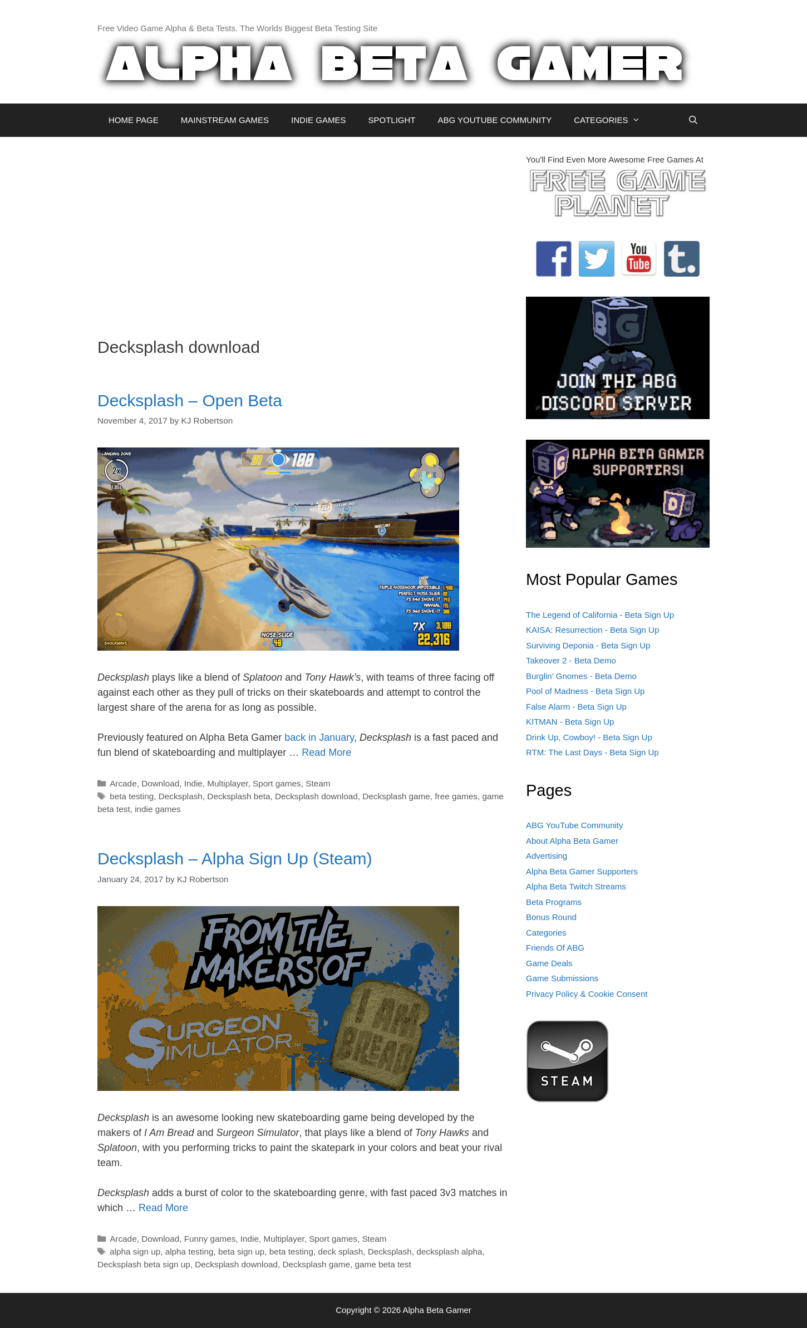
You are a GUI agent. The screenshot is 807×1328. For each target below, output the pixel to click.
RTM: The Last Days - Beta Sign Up (592, 752)
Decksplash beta (238, 796)
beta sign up (241, 1251)
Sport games (277, 783)
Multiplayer (227, 783)
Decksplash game (396, 796)
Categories (546, 932)
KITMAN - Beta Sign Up (570, 721)
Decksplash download (316, 796)
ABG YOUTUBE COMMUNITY (494, 120)
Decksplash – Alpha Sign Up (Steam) (234, 858)
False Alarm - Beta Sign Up (576, 706)
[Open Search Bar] (693, 120)
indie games (157, 809)
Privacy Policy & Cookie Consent (586, 994)
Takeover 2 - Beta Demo (571, 660)
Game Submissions (562, 978)
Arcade (123, 783)
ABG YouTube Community (574, 825)
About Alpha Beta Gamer (572, 840)
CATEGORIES (612, 120)
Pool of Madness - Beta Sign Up (585, 691)
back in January (319, 737)
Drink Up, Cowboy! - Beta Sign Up (589, 737)
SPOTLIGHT (391, 120)
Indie (193, 783)
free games (456, 796)
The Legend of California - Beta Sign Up (600, 614)
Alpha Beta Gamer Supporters (582, 871)
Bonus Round (551, 917)
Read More (326, 752)
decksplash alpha (449, 1251)
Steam (318, 783)
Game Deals (549, 963)
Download (160, 783)
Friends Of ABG (555, 947)
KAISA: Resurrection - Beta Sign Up (592, 630)
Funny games (210, 1238)
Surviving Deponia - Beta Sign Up (588, 645)
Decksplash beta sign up (143, 1264)
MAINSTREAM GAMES (225, 120)
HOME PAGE (134, 120)
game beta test (383, 1264)
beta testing (132, 796)
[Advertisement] (303, 231)
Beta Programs (554, 902)
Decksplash (181, 796)
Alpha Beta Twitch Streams (576, 886)
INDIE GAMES (318, 120)
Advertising (546, 855)
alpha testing (189, 1251)
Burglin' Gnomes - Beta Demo (581, 676)
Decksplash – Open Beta (189, 400)
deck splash (340, 1251)
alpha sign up (135, 1251)
